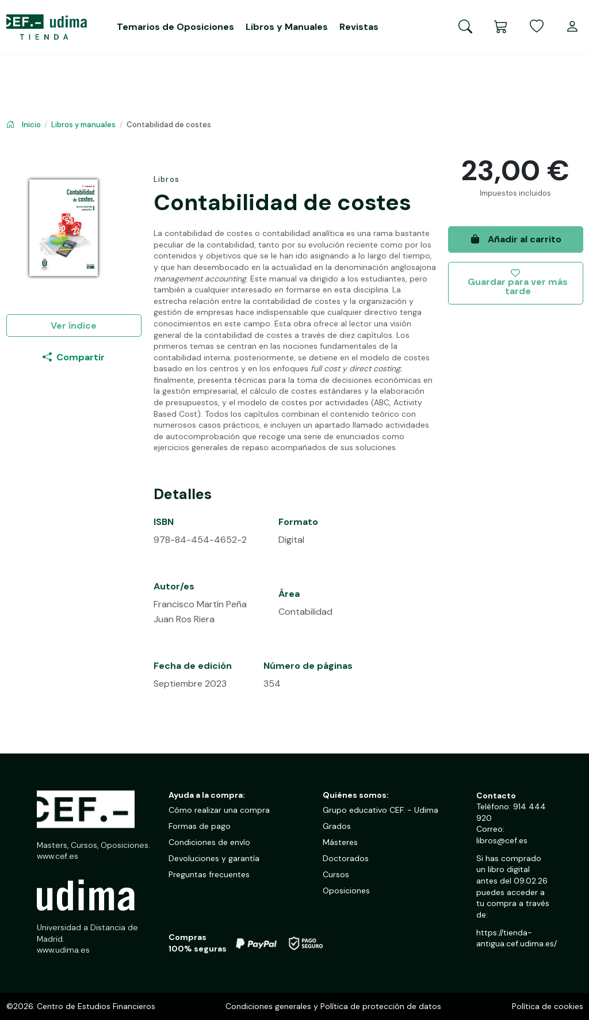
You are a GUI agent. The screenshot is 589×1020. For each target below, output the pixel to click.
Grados (337, 826)
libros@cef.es (501, 840)
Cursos (336, 874)
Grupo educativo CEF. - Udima (380, 810)
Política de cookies (547, 1006)
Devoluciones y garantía (214, 858)
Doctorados (346, 858)
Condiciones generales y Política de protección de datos (333, 1006)
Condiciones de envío (209, 842)
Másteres (340, 842)
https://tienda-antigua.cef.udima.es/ (516, 938)
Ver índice (74, 325)
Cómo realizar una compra (219, 810)
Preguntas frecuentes (209, 874)
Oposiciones (346, 890)
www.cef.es (57, 856)
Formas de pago (200, 826)
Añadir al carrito (515, 239)
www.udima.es (63, 950)
